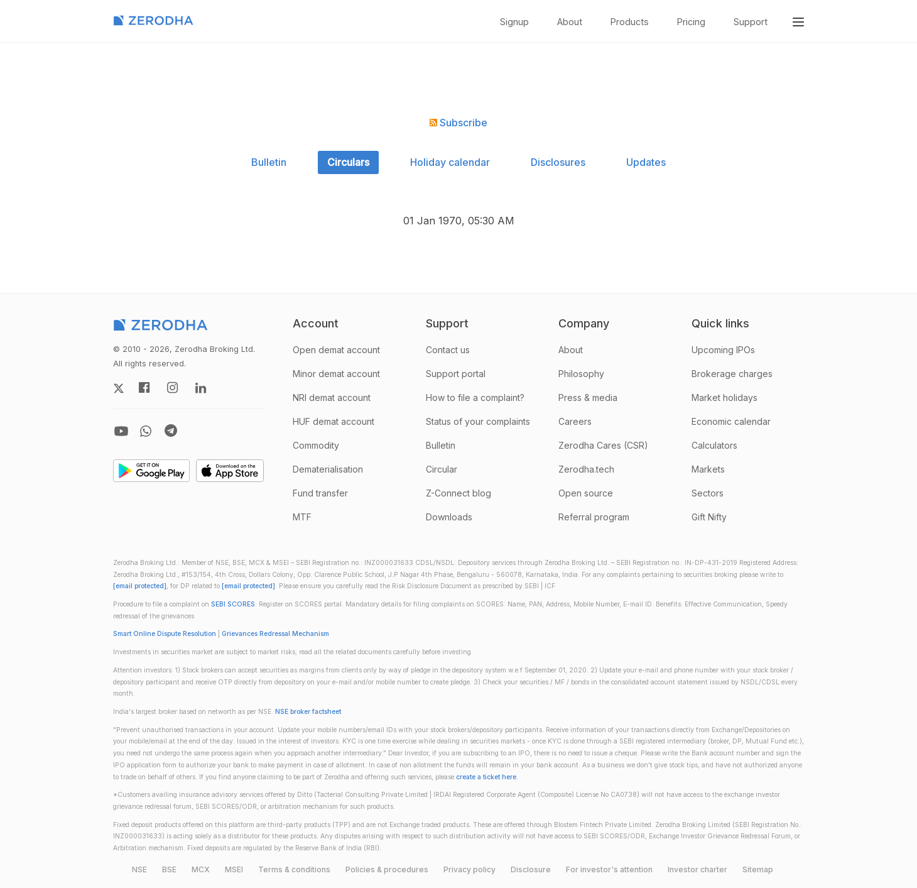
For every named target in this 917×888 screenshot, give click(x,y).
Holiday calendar (450, 162)
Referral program (593, 517)
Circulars (348, 162)
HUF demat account (333, 421)
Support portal (456, 373)
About (569, 21)
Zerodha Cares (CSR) (603, 445)
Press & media (587, 397)
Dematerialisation (328, 469)
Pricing (691, 21)
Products (629, 21)
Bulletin (268, 162)
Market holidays (724, 397)
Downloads (449, 517)
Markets (708, 469)
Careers (575, 421)
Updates (646, 162)
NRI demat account (332, 397)
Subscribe (458, 122)
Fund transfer (320, 493)
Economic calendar (731, 421)
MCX (201, 869)
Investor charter (697, 869)
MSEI (234, 869)
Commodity (316, 445)
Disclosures (558, 162)
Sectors (708, 493)
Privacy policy (469, 869)
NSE (139, 869)
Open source (585, 493)
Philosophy (581, 373)
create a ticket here (486, 777)
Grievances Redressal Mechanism (275, 634)
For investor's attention (609, 869)
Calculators (714, 445)
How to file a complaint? (475, 397)
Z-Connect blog (458, 493)
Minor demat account (336, 373)
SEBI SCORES (233, 604)
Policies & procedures (386, 869)
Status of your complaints (478, 421)
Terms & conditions (294, 869)
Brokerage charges (732, 373)
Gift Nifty (709, 517)
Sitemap (757, 869)
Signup (514, 21)
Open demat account (336, 349)
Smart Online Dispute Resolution (164, 634)
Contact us (448, 349)
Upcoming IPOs (723, 349)
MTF (302, 517)
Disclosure (531, 869)
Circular (441, 469)
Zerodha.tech (586, 469)
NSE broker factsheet (308, 712)
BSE (169, 869)
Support (751, 21)
